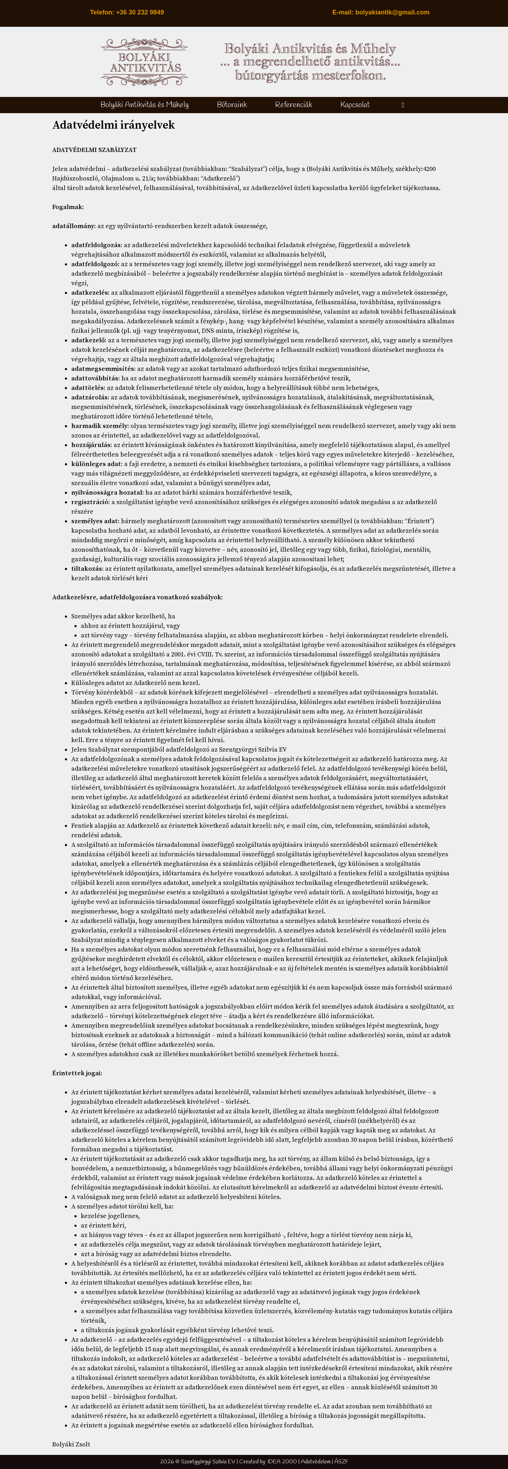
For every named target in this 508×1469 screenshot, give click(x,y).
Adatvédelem (316, 1461)
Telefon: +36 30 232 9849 (127, 12)
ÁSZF (341, 1461)
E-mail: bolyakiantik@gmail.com (381, 12)
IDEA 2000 (282, 1461)
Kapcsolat (355, 105)
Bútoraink (232, 105)
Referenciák (293, 105)
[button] (403, 105)
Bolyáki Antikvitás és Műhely (145, 105)
